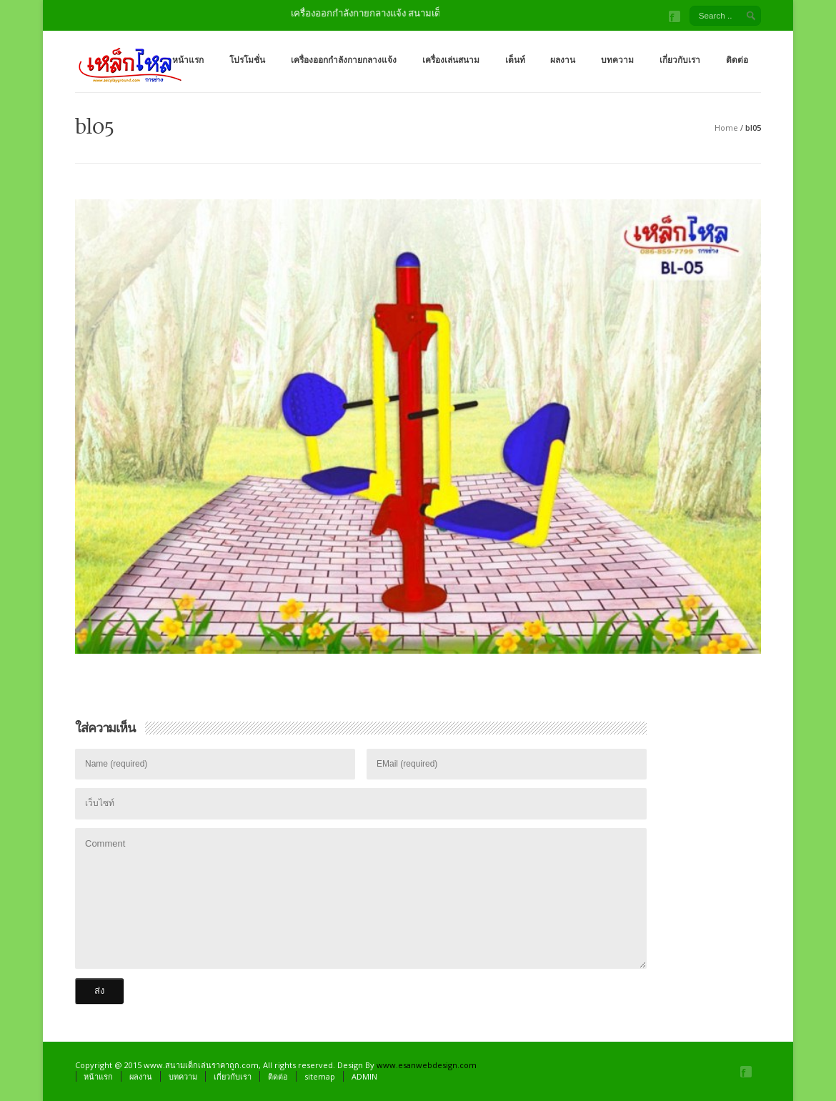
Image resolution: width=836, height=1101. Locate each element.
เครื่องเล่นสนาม (450, 60)
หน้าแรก (188, 60)
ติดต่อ (737, 60)
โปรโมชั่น (247, 60)
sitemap (319, 1076)
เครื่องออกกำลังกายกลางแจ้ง (344, 60)
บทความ (617, 60)
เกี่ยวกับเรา (680, 60)
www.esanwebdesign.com (427, 1065)
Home (726, 127)
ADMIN (364, 1076)
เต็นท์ (515, 60)
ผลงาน (562, 60)
